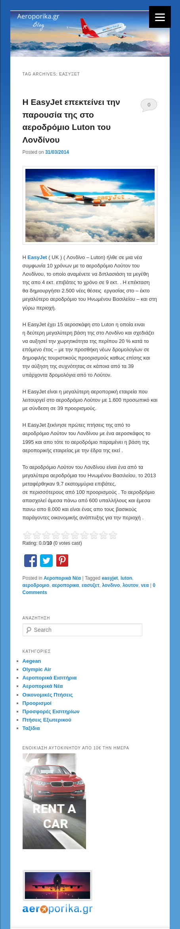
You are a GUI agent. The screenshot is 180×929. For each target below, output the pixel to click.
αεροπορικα (65, 585)
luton (126, 578)
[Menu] (160, 17)
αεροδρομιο (36, 585)
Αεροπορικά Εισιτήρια (50, 678)
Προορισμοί (37, 703)
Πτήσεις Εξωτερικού (47, 720)
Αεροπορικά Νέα (62, 578)
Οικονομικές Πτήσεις (48, 695)
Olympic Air (37, 669)
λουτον (130, 585)
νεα (145, 585)
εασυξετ (91, 585)
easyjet (110, 578)
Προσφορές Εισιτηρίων (51, 711)
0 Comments (148, 107)
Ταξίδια (31, 728)
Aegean (32, 661)
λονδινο (111, 585)
